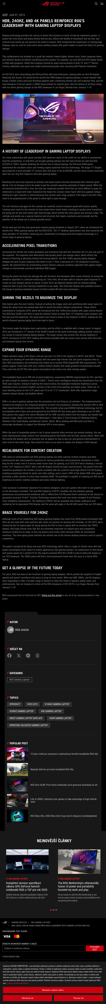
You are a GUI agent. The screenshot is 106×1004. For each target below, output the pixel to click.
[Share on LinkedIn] (28, 655)
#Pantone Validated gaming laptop (29, 725)
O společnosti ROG (10, 956)
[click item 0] (51, 910)
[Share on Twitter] (18, 655)
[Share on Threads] (37, 655)
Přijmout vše (78, 998)
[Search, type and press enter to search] (96, 3)
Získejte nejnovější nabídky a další (19, 944)
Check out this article (52, 595)
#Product (15, 704)
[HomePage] (4, 922)
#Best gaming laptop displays (26, 718)
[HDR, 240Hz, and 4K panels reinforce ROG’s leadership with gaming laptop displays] (50, 925)
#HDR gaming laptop (60, 718)
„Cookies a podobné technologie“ (17, 983)
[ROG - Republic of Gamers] (53, 3)
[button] (4, 3)
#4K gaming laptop (51, 711)
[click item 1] (54, 910)
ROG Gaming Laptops (20, 679)
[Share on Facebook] (9, 655)
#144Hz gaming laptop (57, 704)
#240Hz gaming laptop (22, 711)
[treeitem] (27, 875)
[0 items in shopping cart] (102, 3)
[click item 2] (56, 910)
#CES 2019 (32, 704)
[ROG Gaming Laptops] (40, 922)
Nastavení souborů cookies (53, 989)
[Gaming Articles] (19, 922)
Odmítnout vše (27, 998)
